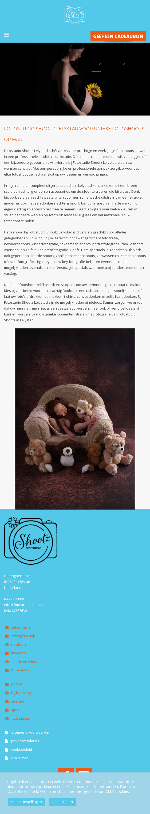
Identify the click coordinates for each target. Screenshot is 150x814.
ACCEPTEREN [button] (62, 801)
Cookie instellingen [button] (26, 801)
